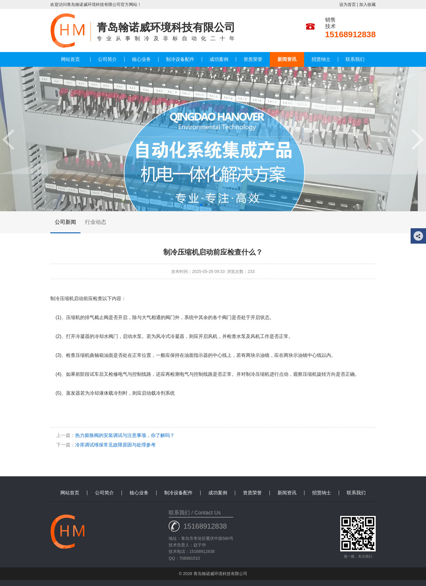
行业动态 (95, 222)
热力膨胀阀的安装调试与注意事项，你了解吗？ (125, 435)
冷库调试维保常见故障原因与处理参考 (115, 444)
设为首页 (347, 4)
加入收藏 (367, 4)
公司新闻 (65, 222)
